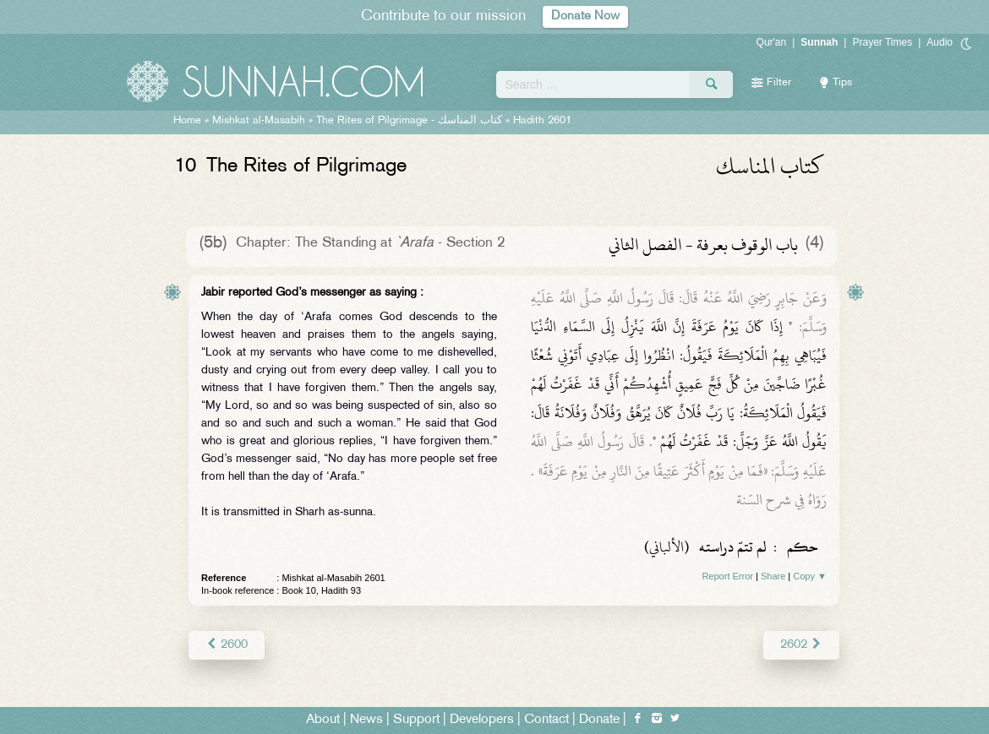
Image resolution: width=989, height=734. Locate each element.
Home (187, 121)
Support (416, 718)
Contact (546, 718)
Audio (939, 42)
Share (773, 576)
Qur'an (772, 42)
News (366, 718)
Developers (482, 718)
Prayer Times (882, 42)
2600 (226, 644)
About (323, 718)
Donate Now (585, 16)
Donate (599, 718)
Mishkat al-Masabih (258, 121)
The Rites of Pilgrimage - (409, 121)
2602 (801, 644)
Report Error (727, 576)
